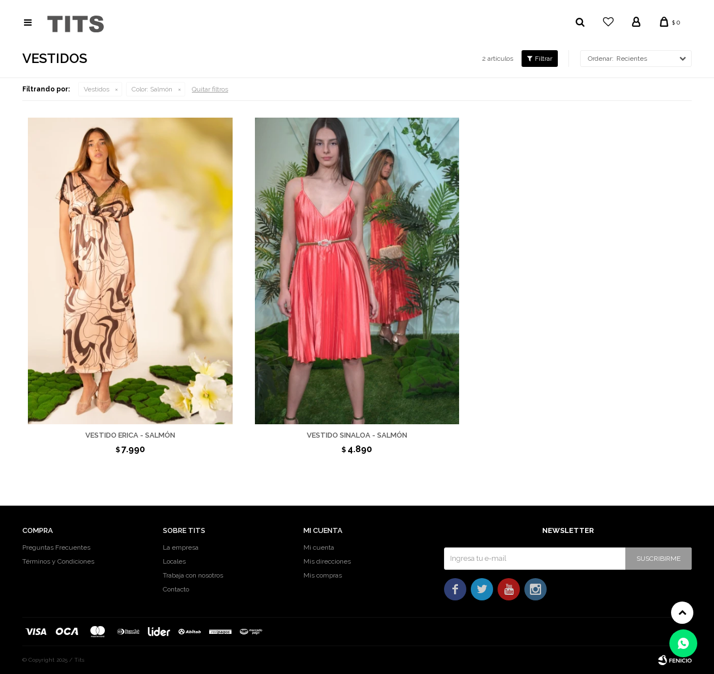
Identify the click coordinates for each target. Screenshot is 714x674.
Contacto (176, 589)
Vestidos (96, 89)
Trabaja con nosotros (193, 575)
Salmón (152, 89)
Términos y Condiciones (58, 561)
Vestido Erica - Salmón (130, 435)
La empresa (181, 547)
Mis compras (322, 575)
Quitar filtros (210, 89)
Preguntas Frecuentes (56, 547)
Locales (174, 561)
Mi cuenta (318, 547)
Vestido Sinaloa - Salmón (357, 435)
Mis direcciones (327, 561)
